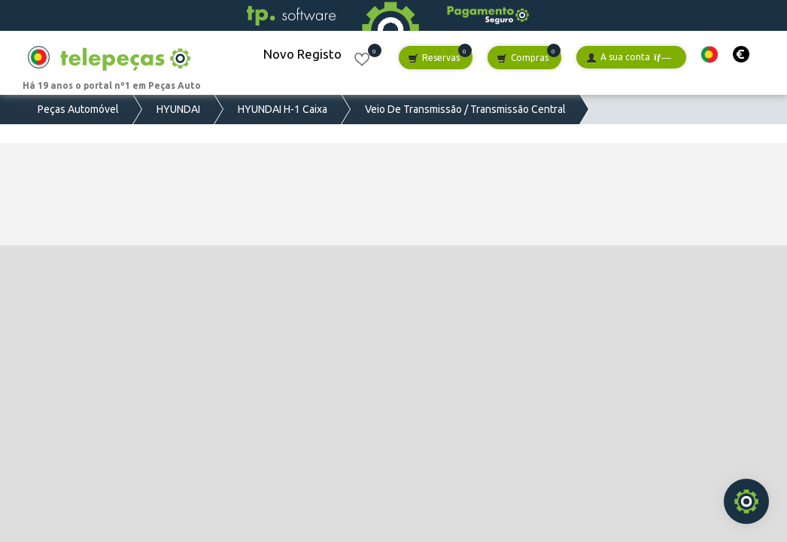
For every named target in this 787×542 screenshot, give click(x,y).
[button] (709, 54)
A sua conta (628, 57)
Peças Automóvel (78, 109)
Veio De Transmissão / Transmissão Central (465, 109)
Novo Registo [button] (302, 54)
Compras (522, 58)
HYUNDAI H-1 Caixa (282, 109)
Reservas (434, 58)
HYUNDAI (178, 109)
